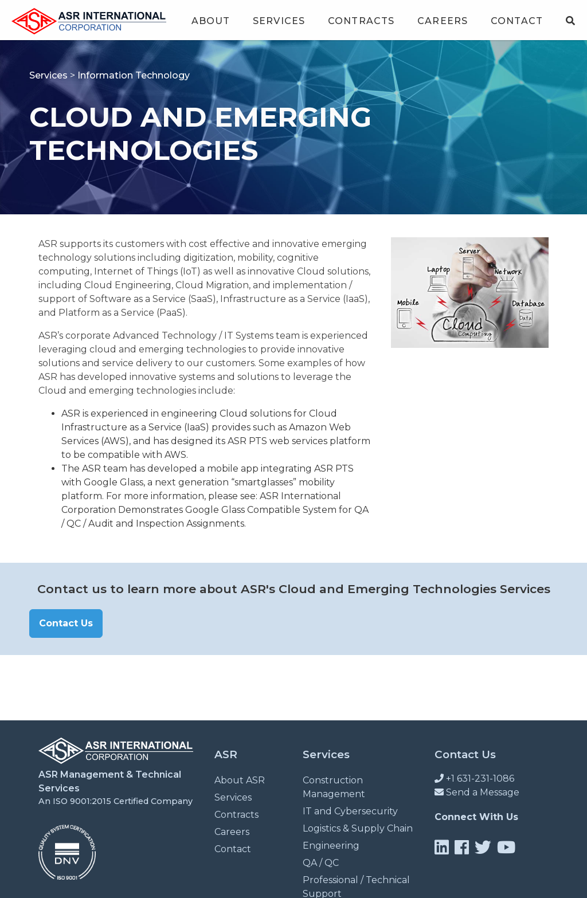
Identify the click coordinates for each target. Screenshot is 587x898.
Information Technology (133, 75)
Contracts (361, 20)
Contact (517, 20)
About (210, 20)
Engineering (331, 845)
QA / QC (321, 862)
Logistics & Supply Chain (358, 828)
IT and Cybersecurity (350, 811)
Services (279, 20)
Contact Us (66, 623)
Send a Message (477, 792)
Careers (442, 20)
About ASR (239, 780)
